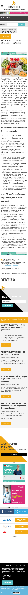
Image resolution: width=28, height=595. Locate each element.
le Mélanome (8, 265)
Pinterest (8, 31)
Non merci (16, 592)
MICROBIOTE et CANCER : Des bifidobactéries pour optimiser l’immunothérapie (13, 405)
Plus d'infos (15, 589)
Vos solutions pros (21, 532)
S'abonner (7, 305)
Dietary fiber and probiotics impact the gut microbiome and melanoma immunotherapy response (13, 263)
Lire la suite (6, 345)
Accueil (2, 17)
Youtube (14, 280)
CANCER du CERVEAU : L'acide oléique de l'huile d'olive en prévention (13, 327)
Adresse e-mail (6, 299)
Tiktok (11, 31)
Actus (7, 17)
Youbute (14, 31)
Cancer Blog (16, 265)
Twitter (5, 31)
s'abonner (7, 582)
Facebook (3, 31)
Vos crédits (21, 526)
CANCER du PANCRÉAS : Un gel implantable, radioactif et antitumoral (14, 379)
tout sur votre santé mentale (21, 520)
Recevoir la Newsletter (14, 507)
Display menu (2, 5)
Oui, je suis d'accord (6, 593)
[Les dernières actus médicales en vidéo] (14, 555)
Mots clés (2, 24)
